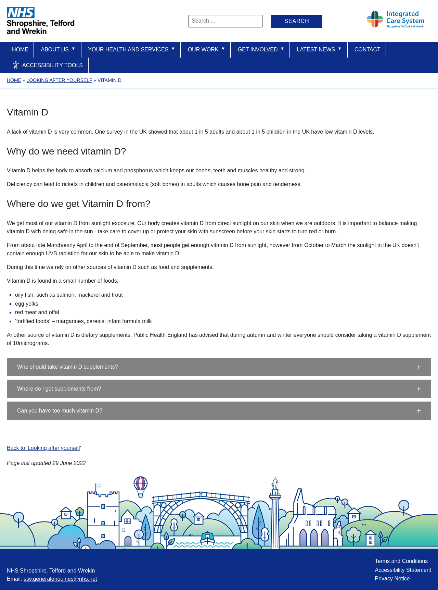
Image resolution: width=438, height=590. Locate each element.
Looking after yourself (59, 80)
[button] (219, 367)
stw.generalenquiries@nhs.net (60, 579)
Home (20, 49)
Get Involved (261, 49)
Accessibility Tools (47, 65)
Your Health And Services (131, 49)
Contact (368, 49)
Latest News (319, 49)
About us (58, 49)
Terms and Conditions (401, 561)
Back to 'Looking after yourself (43, 448)
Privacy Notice (392, 578)
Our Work (207, 49)
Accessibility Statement (403, 570)
